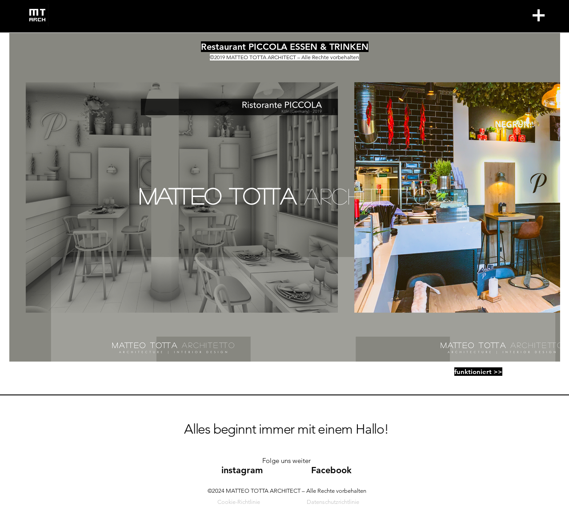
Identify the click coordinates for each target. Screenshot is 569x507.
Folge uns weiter (286, 460)
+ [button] (538, 14)
